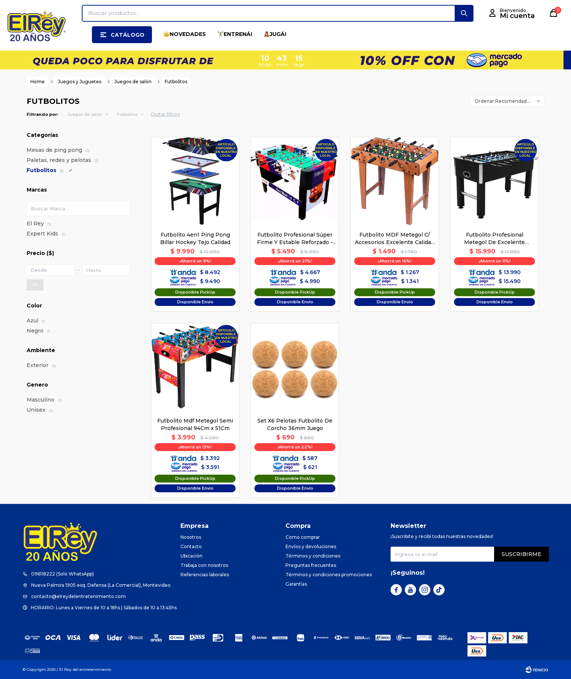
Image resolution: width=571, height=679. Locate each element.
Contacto (191, 546)
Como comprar (303, 537)
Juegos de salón (85, 114)
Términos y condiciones (313, 556)
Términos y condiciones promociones (329, 574)
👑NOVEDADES (184, 34)
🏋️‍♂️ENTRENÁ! (234, 34)
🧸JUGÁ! (274, 34)
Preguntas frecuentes (311, 565)
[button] (464, 13)
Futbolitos (127, 114)
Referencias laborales (204, 574)
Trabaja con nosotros (204, 565)
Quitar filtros (165, 114)
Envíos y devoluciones (311, 546)
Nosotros (190, 537)
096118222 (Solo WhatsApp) (62, 574)
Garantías (296, 584)
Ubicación (191, 556)
